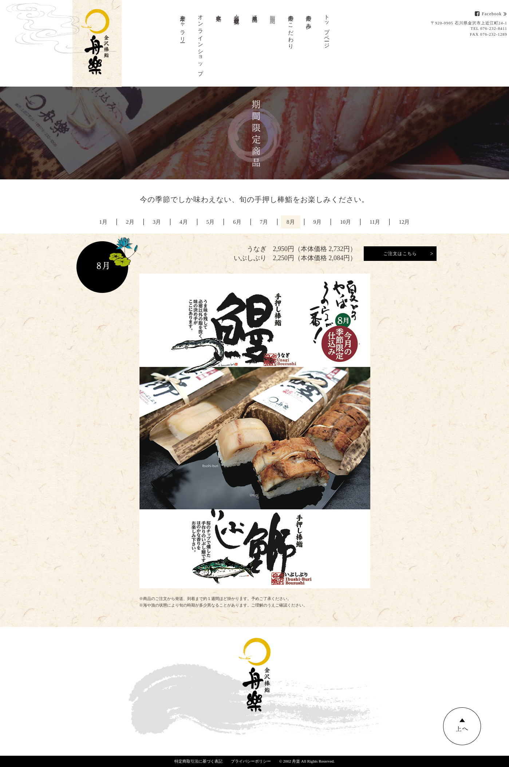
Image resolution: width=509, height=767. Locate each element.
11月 (375, 222)
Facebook (488, 13)
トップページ (327, 28)
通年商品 (255, 12)
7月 (264, 222)
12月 (404, 222)
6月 (237, 222)
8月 (291, 222)
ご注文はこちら (400, 253)
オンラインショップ (201, 42)
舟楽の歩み (309, 19)
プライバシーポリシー (251, 761)
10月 (345, 222)
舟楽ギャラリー (183, 26)
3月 (157, 222)
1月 (103, 222)
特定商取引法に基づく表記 (198, 761)
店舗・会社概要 (237, 13)
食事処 (219, 12)
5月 (210, 222)
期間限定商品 (273, 13)
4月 (183, 222)
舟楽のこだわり (291, 29)
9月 (317, 222)
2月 (130, 222)
